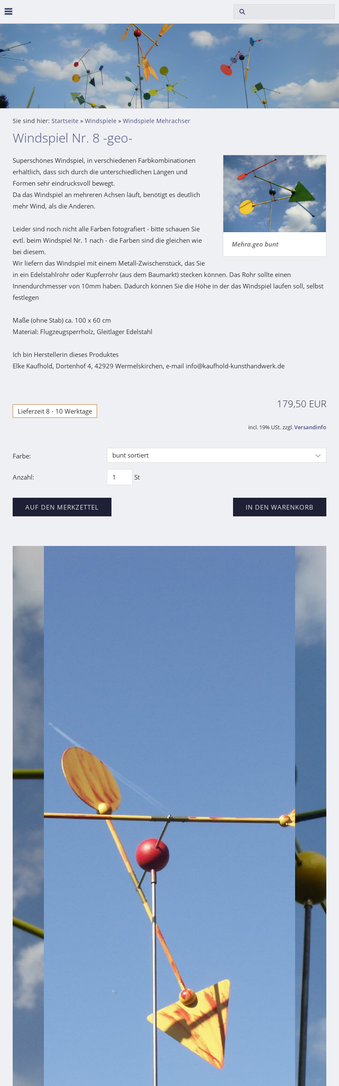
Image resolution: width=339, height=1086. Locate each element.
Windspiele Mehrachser (156, 121)
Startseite (65, 121)
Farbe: (22, 456)
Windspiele (101, 121)
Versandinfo (310, 427)
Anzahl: (23, 477)
